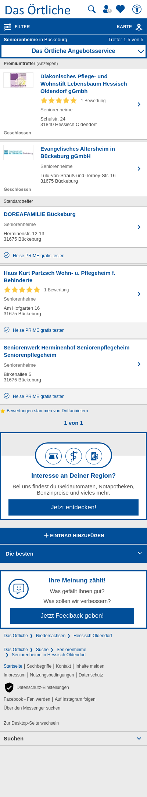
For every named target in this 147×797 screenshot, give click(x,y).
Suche (42, 649)
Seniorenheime (71, 649)
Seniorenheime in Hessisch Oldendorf (49, 654)
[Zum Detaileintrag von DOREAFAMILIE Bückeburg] (73, 227)
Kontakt (63, 666)
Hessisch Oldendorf (93, 635)
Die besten (19, 553)
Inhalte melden (89, 666)
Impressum (14, 675)
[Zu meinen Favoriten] (121, 9)
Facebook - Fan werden (27, 699)
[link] (139, 27)
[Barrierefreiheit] (137, 9)
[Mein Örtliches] (108, 9)
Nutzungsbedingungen (52, 675)
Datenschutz (91, 675)
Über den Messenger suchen (32, 708)
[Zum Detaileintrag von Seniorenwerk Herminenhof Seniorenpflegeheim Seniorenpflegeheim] (73, 364)
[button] (36, 687)
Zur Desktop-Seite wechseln (31, 723)
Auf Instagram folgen (75, 699)
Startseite (13, 666)
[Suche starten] (91, 9)
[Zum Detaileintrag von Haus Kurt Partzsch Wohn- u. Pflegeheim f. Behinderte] (73, 293)
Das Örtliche (16, 635)
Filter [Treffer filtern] (22, 26)
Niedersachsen (50, 635)
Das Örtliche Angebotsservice (73, 51)
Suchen (14, 738)
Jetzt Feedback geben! (72, 615)
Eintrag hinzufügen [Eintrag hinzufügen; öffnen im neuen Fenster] (73, 536)
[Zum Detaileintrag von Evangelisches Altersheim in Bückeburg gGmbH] (73, 168)
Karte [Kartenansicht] (130, 26)
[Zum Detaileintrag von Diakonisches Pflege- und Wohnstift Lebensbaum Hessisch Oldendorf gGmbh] (73, 104)
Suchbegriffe (39, 666)
